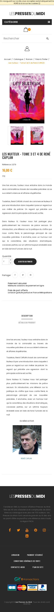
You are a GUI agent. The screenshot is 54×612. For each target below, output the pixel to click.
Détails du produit (27, 322)
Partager (15, 275)
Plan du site (38, 567)
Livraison (15, 555)
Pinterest (31, 275)
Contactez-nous (18, 567)
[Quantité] (5, 261)
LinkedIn (27, 536)
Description (27, 315)
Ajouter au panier (25, 261)
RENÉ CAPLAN (26, 458)
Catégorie (11, 22)
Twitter (18, 530)
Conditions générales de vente (27, 561)
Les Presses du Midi (23, 602)
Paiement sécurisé (35, 555)
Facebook (10, 530)
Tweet (23, 275)
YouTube (27, 530)
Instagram (44, 530)
